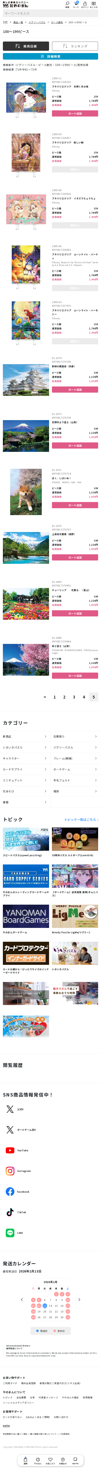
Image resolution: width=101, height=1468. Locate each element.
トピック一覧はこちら (80, 819)
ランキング (75, 46)
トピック (8, 1397)
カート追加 (75, 113)
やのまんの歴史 (70, 1397)
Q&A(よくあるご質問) (38, 1417)
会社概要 (21, 1397)
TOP (5, 21)
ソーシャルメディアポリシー (18, 1402)
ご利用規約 (64, 1433)
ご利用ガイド (10, 1383)
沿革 (32, 1397)
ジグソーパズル (37, 22)
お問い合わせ (61, 1417)
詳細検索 (50, 56)
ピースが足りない (12, 1417)
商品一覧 (18, 22)
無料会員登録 (28, 1383)
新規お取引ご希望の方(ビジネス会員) (60, 1383)
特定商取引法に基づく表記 (15, 1433)
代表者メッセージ (48, 1397)
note (6, 1425)
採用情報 (88, 1397)
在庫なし (75, 169)
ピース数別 (57, 22)
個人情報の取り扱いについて (43, 1433)
